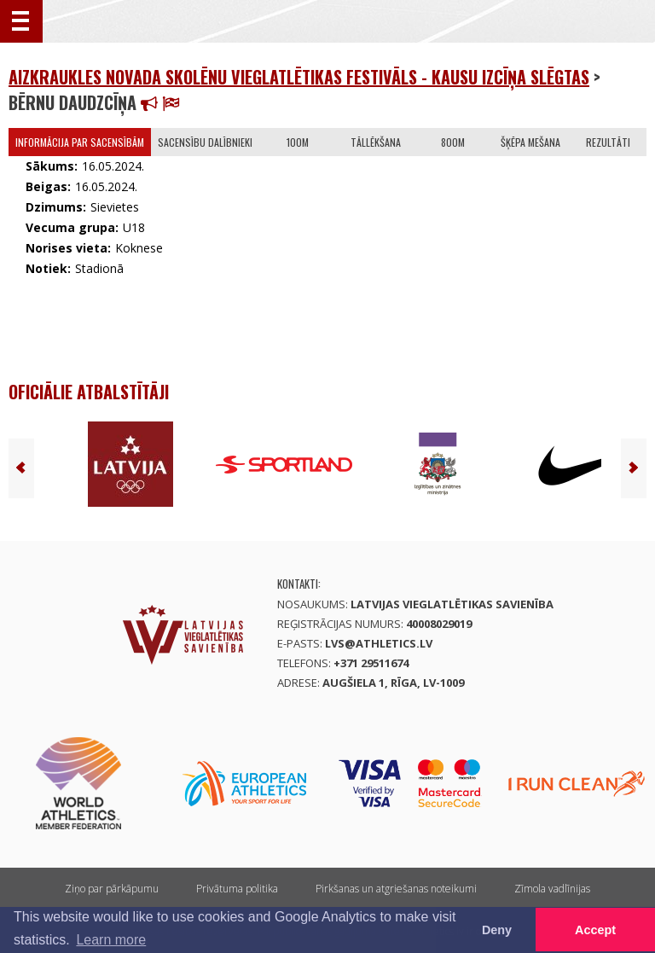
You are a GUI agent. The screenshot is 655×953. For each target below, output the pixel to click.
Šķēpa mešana (530, 142)
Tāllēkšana (376, 142)
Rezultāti (608, 142)
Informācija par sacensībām (79, 142)
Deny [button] (497, 930)
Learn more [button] (111, 940)
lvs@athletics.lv (378, 643)
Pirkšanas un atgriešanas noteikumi (396, 888)
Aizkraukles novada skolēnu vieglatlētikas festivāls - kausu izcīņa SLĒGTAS (299, 77)
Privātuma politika (237, 888)
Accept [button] (595, 930)
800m (453, 142)
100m (298, 142)
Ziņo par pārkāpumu (112, 888)
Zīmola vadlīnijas (552, 888)
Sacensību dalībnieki (205, 142)
